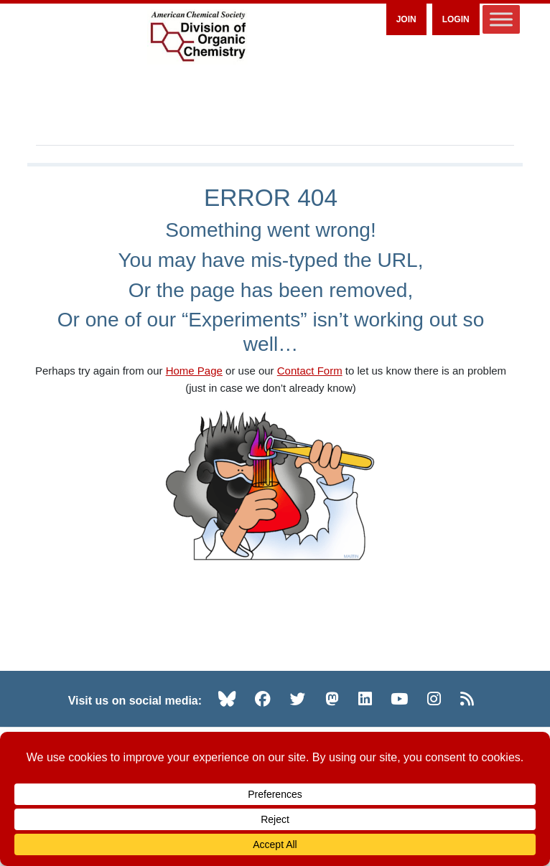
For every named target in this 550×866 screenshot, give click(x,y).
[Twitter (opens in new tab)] (297, 698)
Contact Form (309, 370)
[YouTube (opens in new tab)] (399, 698)
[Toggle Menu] (501, 19)
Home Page (194, 370)
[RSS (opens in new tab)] (467, 698)
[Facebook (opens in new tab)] (262, 698)
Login (456, 19)
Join (406, 19)
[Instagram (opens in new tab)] (434, 698)
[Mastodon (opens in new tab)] (332, 698)
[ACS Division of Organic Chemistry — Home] (197, 37)
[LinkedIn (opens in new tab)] (365, 698)
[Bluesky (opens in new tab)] (227, 698)
